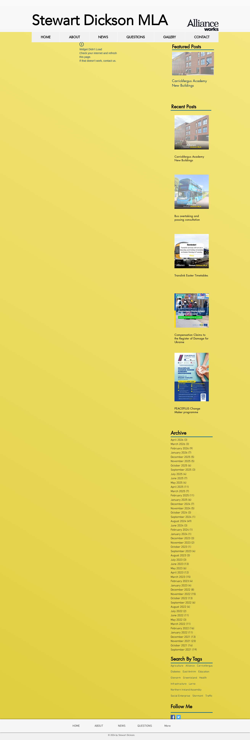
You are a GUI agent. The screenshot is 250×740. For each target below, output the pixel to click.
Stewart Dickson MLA (99, 20)
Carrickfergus (205, 665)
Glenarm (176, 677)
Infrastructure (178, 684)
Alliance (190, 665)
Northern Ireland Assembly (186, 689)
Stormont (197, 696)
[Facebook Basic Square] (173, 717)
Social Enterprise (180, 696)
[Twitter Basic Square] (178, 717)
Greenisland (190, 677)
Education (203, 671)
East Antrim (189, 671)
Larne (192, 684)
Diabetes (175, 671)
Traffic (208, 696)
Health (203, 677)
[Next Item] (208, 64)
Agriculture (177, 665)
